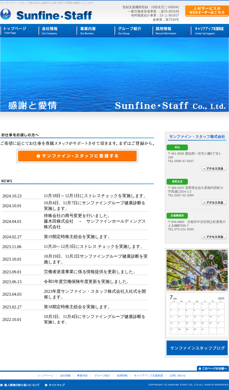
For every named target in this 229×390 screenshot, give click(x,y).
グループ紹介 (133, 30)
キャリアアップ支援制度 (148, 375)
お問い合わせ (178, 375)
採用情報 (171, 30)
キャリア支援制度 (209, 30)
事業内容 (95, 30)
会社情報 (57, 30)
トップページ (19, 30)
